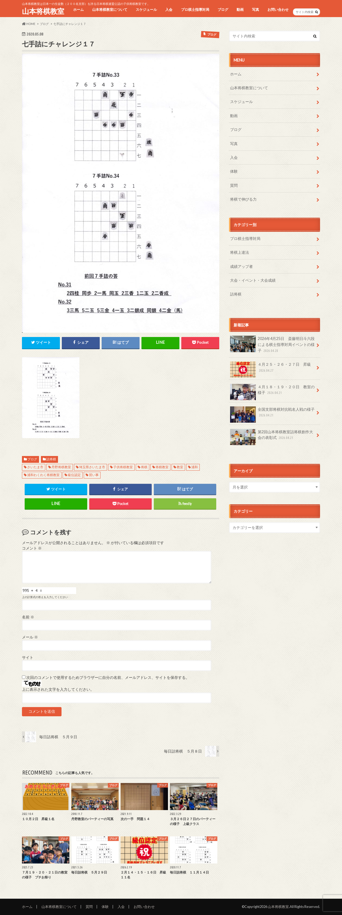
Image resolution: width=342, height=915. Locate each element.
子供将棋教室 (123, 467)
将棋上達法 (239, 252)
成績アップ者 (241, 266)
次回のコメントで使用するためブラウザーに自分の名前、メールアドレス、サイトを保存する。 (107, 677)
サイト (27, 657)
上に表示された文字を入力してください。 (58, 689)
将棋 (144, 467)
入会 (168, 9)
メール (30, 637)
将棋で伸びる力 (243, 199)
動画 (240, 9)
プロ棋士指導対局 (195, 9)
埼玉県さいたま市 (92, 467)
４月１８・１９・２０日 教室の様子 (272, 392)
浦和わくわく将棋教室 (43, 475)
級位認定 (74, 475)
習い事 (94, 475)
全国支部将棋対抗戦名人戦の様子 (272, 414)
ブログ (223, 9)
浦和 (194, 467)
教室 (180, 467)
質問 (234, 185)
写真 (255, 9)
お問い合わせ (278, 9)
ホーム (78, 9)
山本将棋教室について (109, 9)
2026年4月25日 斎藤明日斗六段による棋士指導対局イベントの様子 (272, 344)
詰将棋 (51, 459)
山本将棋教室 (43, 11)
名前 (28, 617)
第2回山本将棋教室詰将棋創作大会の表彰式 (271, 437)
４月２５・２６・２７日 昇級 (270, 369)
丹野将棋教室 (61, 467)
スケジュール (146, 9)
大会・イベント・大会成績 (253, 280)
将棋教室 (162, 467)
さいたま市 (35, 467)
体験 (234, 171)
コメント (32, 548)
